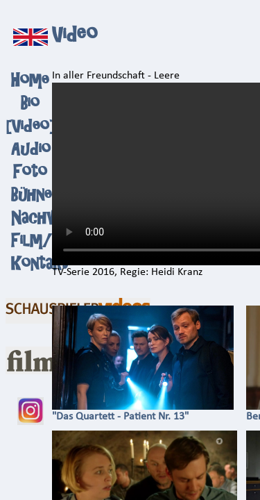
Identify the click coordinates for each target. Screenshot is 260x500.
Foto (30, 171)
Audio (31, 149)
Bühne (31, 194)
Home (30, 80)
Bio (30, 103)
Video (30, 126)
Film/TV (43, 240)
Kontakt (39, 263)
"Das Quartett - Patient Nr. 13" (143, 411)
